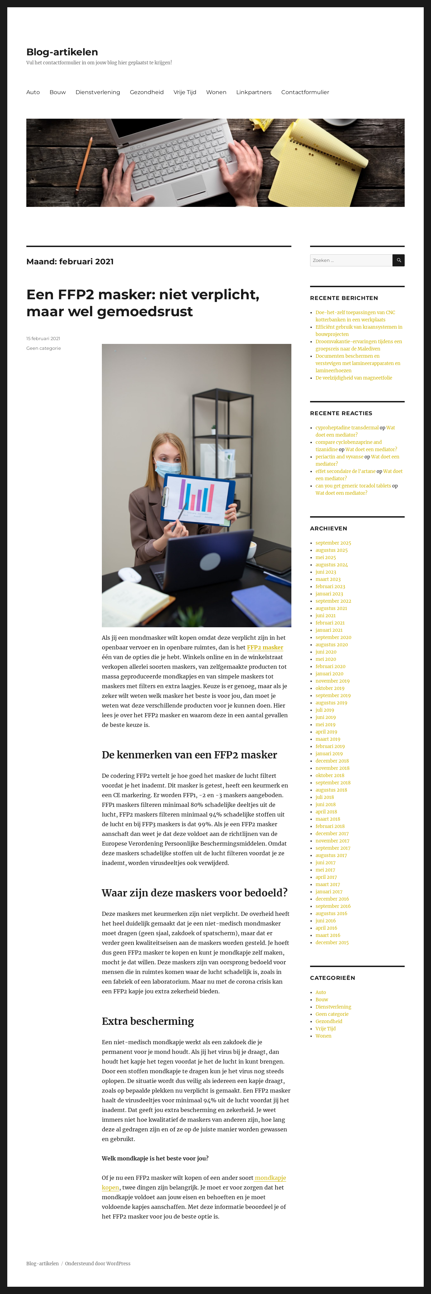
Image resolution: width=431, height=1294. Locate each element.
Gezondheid (147, 92)
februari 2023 (330, 587)
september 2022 (333, 601)
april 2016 (326, 928)
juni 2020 (326, 652)
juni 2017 (326, 863)
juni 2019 (326, 717)
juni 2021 (326, 616)
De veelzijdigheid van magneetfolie (354, 378)
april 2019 (326, 732)
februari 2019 (330, 746)
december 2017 (332, 834)
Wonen (216, 92)
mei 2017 (325, 870)
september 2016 (333, 906)
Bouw (58, 92)
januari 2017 (329, 892)
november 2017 (333, 841)
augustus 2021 (331, 608)
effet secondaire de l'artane (346, 471)
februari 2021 (330, 623)
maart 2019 (328, 739)
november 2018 (333, 768)
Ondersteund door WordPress (98, 1264)
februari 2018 (330, 826)
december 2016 (332, 899)
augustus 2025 (332, 550)
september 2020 (333, 637)
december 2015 (332, 943)
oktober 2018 (330, 775)
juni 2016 (326, 921)
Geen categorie (43, 348)
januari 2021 (329, 630)
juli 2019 (325, 710)
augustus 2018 (331, 790)
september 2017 (333, 848)
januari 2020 (329, 674)
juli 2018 (325, 797)
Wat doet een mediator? (371, 450)
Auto (33, 92)
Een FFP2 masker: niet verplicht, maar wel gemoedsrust (142, 303)
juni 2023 (326, 572)
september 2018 (333, 783)
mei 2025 (326, 558)
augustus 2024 (332, 565)
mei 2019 (326, 725)
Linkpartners (254, 92)
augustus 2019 (332, 703)
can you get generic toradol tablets (353, 486)
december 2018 (332, 761)
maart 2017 (328, 884)
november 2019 (333, 681)
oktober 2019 (330, 688)
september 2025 (333, 543)
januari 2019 (329, 754)
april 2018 (326, 812)
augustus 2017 (331, 855)
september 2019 (333, 696)
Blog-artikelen (62, 52)
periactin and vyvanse (339, 457)
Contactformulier (305, 92)
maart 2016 (328, 935)
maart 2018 (328, 819)
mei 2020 (326, 659)
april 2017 (326, 877)
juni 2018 (326, 805)
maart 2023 (328, 579)
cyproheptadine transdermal (347, 428)
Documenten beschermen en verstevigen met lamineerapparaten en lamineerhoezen (358, 363)
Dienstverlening (98, 92)
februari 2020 (330, 666)
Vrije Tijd (185, 92)
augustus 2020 (332, 645)
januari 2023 (329, 594)
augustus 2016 (332, 914)
